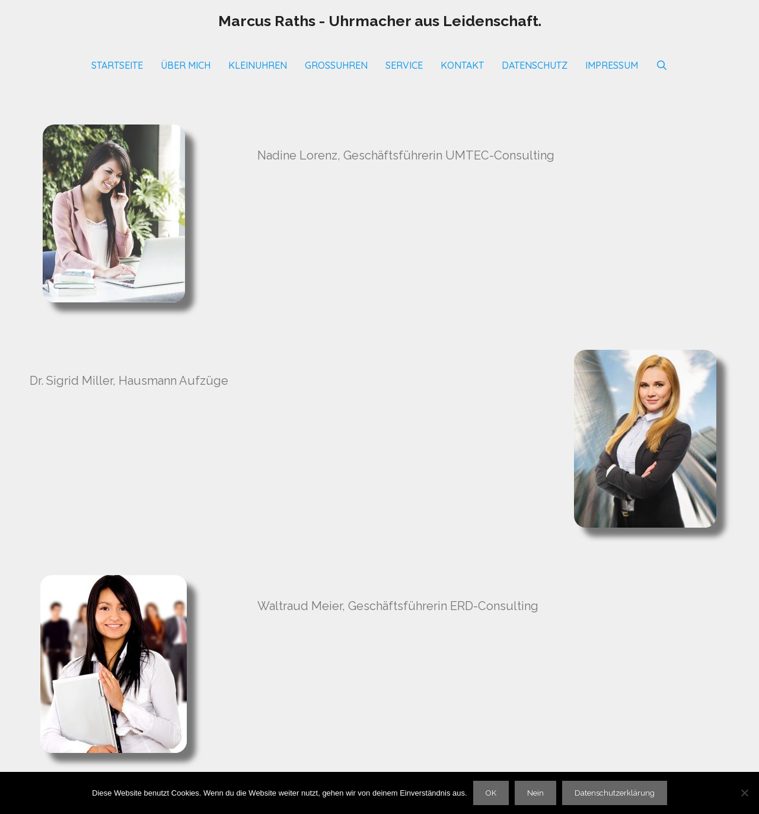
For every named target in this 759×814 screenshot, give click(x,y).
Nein (535, 793)
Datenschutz (534, 65)
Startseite (117, 65)
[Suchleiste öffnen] (662, 65)
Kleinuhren (257, 65)
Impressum (611, 65)
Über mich (186, 65)
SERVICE (404, 65)
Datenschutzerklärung (615, 793)
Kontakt (462, 65)
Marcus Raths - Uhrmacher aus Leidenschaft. (379, 21)
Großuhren (336, 65)
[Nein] (744, 793)
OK (491, 793)
